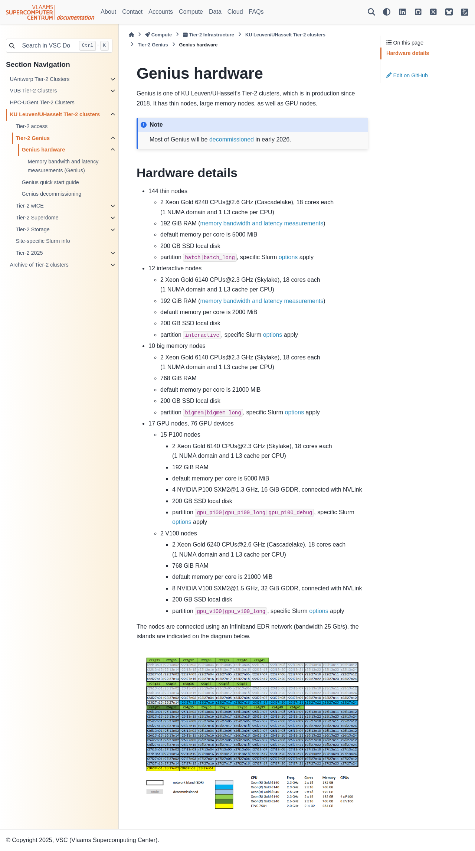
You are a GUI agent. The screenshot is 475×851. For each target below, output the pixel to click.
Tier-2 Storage (32, 229)
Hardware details (407, 53)
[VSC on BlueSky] (449, 12)
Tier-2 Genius (33, 138)
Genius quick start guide (50, 182)
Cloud (235, 12)
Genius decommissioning (51, 194)
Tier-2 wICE (29, 206)
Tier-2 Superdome (37, 218)
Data (215, 12)
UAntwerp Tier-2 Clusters (39, 79)
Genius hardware (43, 150)
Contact (132, 12)
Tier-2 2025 (29, 253)
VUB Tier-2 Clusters (33, 91)
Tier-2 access (32, 126)
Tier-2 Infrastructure (208, 35)
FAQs (256, 12)
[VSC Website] (464, 12)
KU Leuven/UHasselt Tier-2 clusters (55, 114)
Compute (191, 12)
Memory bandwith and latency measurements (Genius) (62, 166)
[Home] (131, 35)
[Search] (371, 12)
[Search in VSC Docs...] (46, 45)
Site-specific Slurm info (43, 241)
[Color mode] (386, 12)
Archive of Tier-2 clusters (39, 265)
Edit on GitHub (407, 75)
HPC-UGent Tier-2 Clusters (42, 102)
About (108, 12)
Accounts (160, 12)
